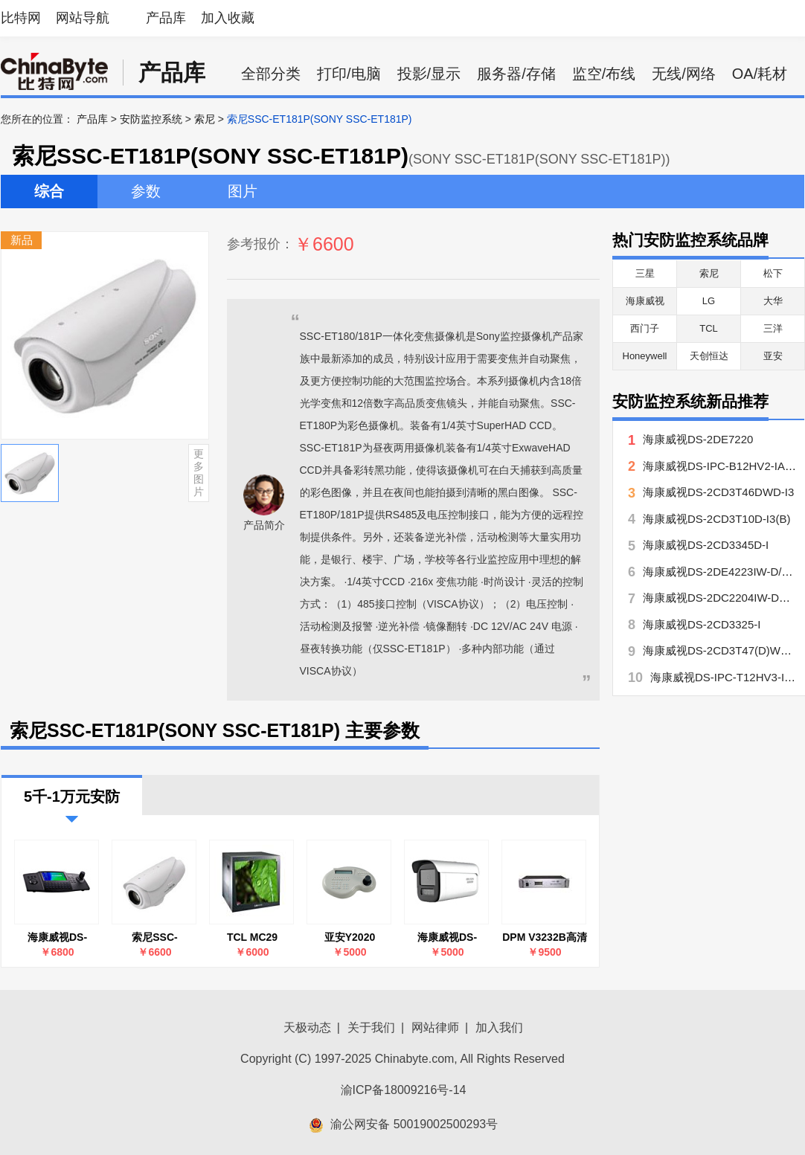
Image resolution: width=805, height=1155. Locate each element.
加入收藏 (227, 17)
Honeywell (645, 355)
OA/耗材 (759, 73)
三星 (645, 273)
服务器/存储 (516, 73)
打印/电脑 (349, 73)
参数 (146, 191)
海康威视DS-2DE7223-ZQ (447, 937)
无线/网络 (684, 73)
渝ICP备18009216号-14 (403, 1090)
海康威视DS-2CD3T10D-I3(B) (716, 518)
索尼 (204, 119)
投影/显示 (429, 73)
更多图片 (198, 472)
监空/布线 (604, 73)
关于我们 (371, 1027)
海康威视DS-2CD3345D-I (706, 544)
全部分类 (271, 73)
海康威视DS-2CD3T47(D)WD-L (720, 650)
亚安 (773, 355)
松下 (773, 273)
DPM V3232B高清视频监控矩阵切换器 (544, 937)
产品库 (166, 17)
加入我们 (499, 1027)
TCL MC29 (252, 937)
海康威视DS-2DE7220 (698, 439)
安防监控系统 (151, 119)
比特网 (21, 17)
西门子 (644, 328)
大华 (773, 300)
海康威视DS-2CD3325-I (701, 624)
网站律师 (435, 1027)
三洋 (773, 328)
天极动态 (307, 1027)
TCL (708, 328)
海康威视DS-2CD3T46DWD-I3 (718, 492)
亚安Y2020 (349, 937)
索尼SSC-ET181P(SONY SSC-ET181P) (155, 937)
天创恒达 (709, 355)
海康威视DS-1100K (57, 937)
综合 (49, 191)
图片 (242, 191)
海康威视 (645, 300)
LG (708, 300)
